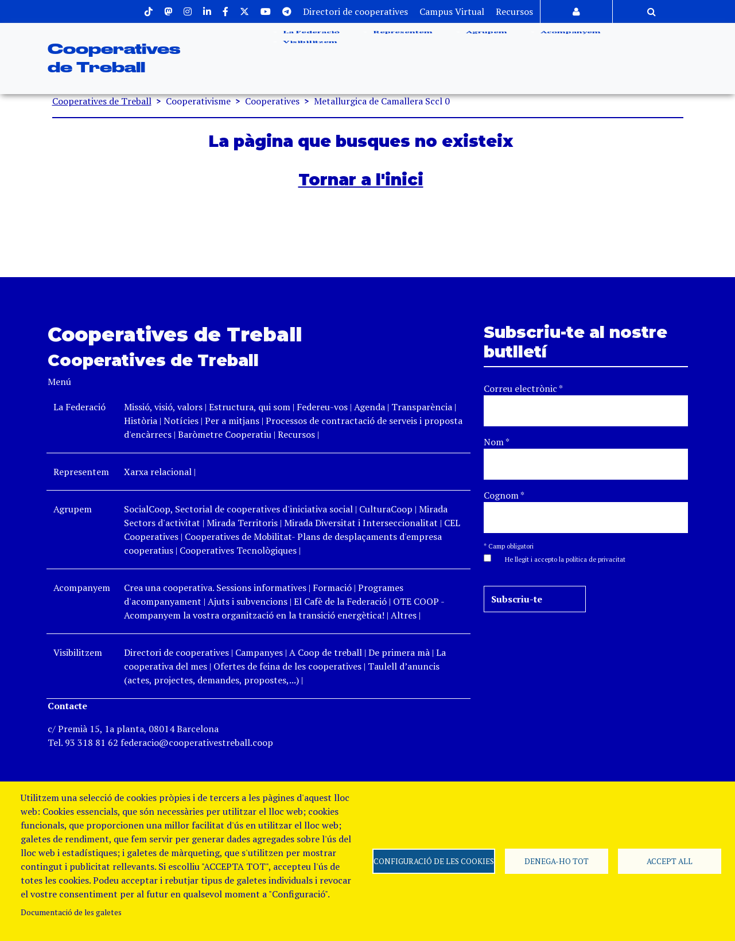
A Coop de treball (325, 652)
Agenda (370, 406)
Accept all (670, 861)
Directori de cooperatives (355, 11)
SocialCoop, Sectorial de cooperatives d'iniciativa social (238, 509)
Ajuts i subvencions (247, 601)
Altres (404, 615)
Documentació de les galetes (71, 912)
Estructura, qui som (249, 406)
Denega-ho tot (556, 861)
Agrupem (485, 43)
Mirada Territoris (242, 522)
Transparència (421, 406)
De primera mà (399, 652)
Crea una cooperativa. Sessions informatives (215, 587)
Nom (497, 441)
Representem (402, 43)
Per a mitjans (232, 420)
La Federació (310, 43)
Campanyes (259, 652)
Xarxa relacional (158, 471)
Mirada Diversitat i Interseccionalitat (361, 522)
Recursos (514, 11)
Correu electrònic (523, 388)
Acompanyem (569, 43)
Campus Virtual (451, 11)
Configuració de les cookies (434, 861)
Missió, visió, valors (163, 406)
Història (140, 420)
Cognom (504, 495)
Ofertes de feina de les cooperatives (287, 666)
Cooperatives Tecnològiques (238, 550)
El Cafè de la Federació (340, 601)
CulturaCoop (386, 509)
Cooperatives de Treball (101, 101)
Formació (332, 587)
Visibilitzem (309, 74)
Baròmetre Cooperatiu (224, 434)
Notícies (182, 420)
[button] (559, 558)
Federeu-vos (322, 406)
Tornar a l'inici (360, 179)
